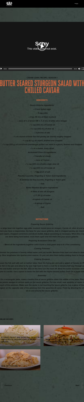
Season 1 (53, 77)
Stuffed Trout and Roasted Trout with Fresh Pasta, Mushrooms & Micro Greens (21, 339)
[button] (42, 46)
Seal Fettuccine (9, 366)
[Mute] (79, 69)
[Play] (1, 69)
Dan (37, 77)
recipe (44, 77)
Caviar (30, 77)
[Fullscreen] (83, 69)
